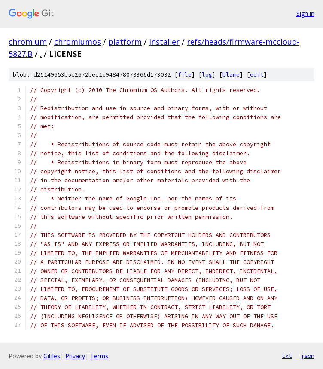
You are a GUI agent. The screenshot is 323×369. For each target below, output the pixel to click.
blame (231, 74)
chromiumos (77, 42)
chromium (28, 42)
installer (164, 42)
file (185, 74)
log (207, 74)
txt (287, 356)
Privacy (75, 356)
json (307, 356)
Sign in (305, 13)
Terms (99, 356)
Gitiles (51, 356)
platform (125, 42)
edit (257, 74)
